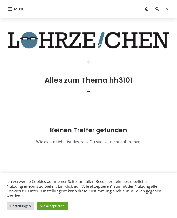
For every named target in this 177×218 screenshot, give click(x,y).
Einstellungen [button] (20, 206)
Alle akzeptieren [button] (52, 206)
